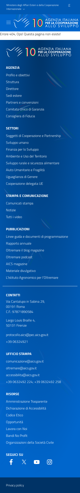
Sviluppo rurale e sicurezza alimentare (32, 163)
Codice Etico (14, 415)
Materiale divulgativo (21, 270)
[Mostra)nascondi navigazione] (8, 22)
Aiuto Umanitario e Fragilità (25, 169)
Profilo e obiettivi (18, 75)
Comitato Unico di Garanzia (25, 109)
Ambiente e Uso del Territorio (26, 156)
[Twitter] (24, 461)
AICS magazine (16, 263)
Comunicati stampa (19, 203)
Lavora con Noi (16, 428)
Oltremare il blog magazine (25, 250)
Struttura (12, 81)
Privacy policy (15, 485)
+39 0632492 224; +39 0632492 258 (33, 381)
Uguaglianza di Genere (22, 176)
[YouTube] (37, 461)
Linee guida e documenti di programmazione (37, 236)
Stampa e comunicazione (27, 195)
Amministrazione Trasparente (26, 401)
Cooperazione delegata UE (24, 183)
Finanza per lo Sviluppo (22, 149)
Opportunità (14, 421)
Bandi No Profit (17, 435)
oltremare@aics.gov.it (21, 368)
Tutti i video (14, 216)
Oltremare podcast (19, 257)
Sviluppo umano (17, 142)
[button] (35, 7)
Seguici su (14, 454)
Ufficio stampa (19, 353)
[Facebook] (11, 461)
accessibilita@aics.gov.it (23, 374)
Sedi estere (14, 95)
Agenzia (13, 67)
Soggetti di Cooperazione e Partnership (33, 135)
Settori (12, 128)
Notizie (11, 210)
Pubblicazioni (18, 229)
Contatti (13, 295)
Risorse (12, 393)
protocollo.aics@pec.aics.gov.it (27, 334)
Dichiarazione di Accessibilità (26, 408)
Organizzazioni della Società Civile (30, 442)
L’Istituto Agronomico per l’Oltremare (32, 277)
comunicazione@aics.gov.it (25, 361)
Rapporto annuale (18, 243)
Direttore (12, 88)
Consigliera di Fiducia (20, 116)
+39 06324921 (17, 341)
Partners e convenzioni (22, 102)
